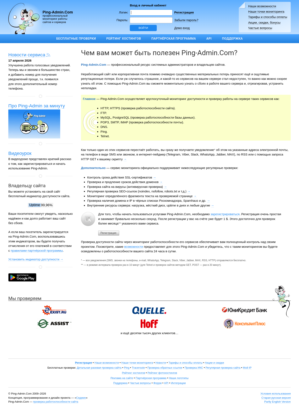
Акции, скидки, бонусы (264, 22)
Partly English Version (277, 401)
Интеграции (178, 383)
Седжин (81, 397)
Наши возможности (262, 6)
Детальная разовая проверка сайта (99, 367)
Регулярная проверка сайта (223, 367)
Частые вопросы (260, 28)
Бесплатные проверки (76, 38)
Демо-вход (182, 28)
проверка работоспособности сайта (55, 401)
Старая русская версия (276, 397)
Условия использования (275, 393)
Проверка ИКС (194, 367)
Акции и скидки (214, 362)
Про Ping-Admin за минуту (36, 105)
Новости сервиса (26, 54)
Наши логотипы (179, 378)
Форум (157, 383)
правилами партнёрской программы (37, 250)
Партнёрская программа (173, 38)
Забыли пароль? (186, 20)
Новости (161, 362)
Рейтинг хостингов (123, 38)
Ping (126, 367)
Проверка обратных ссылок (164, 367)
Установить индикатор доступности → (35, 259)
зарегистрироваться (225, 214)
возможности (133, 246)
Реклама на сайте (121, 378)
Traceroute (138, 367)
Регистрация (184, 12)
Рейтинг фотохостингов (162, 372)
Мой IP (247, 367)
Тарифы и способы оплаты (267, 17)
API (209, 38)
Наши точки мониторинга (266, 11)
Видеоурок (19, 153)
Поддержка (232, 38)
